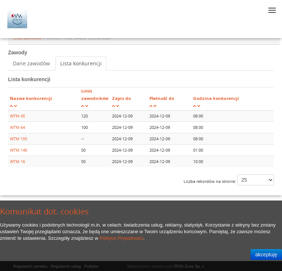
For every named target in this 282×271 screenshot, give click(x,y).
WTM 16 (17, 161)
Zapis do (121, 98)
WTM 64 (17, 127)
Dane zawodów (31, 63)
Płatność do (161, 98)
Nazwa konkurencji (31, 98)
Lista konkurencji (81, 63)
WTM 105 (18, 138)
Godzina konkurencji (216, 98)
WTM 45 (17, 116)
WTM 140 (18, 150)
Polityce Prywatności (121, 238)
